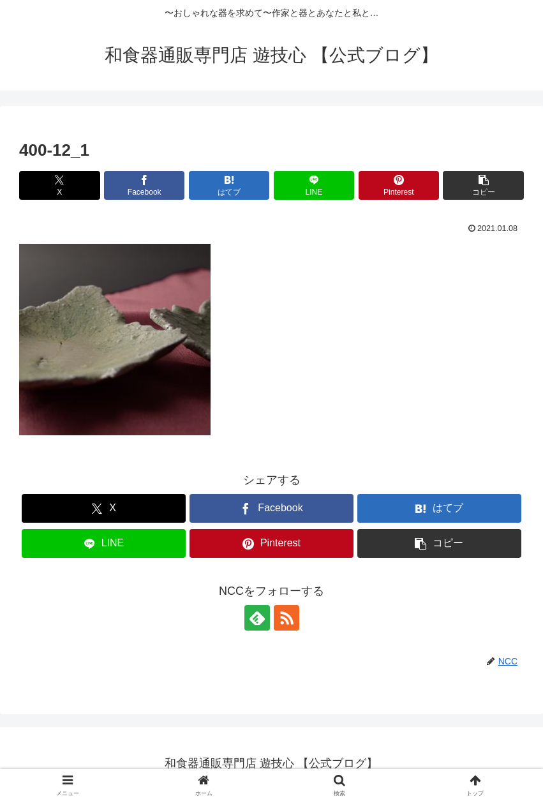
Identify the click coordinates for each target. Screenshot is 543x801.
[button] (483, 185)
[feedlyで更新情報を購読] (257, 618)
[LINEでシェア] (314, 185)
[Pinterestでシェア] (399, 185)
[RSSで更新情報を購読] (286, 618)
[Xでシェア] (59, 185)
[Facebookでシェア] (144, 185)
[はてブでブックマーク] (229, 185)
